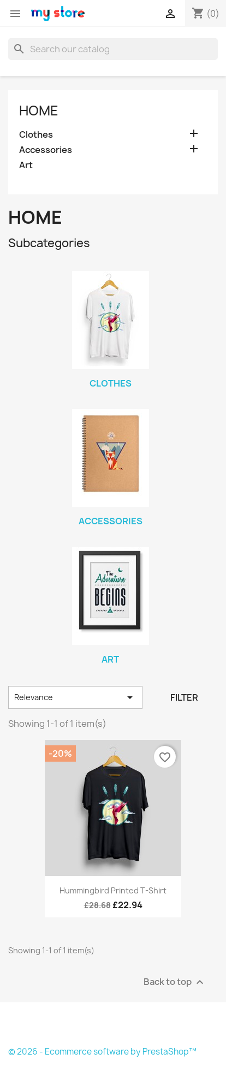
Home (38, 110)
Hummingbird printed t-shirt (113, 890)
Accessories (45, 150)
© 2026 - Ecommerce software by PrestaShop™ (102, 1051)
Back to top (175, 982)
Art (26, 165)
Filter (184, 697)
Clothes (36, 134)
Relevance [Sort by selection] (75, 697)
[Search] (113, 49)
